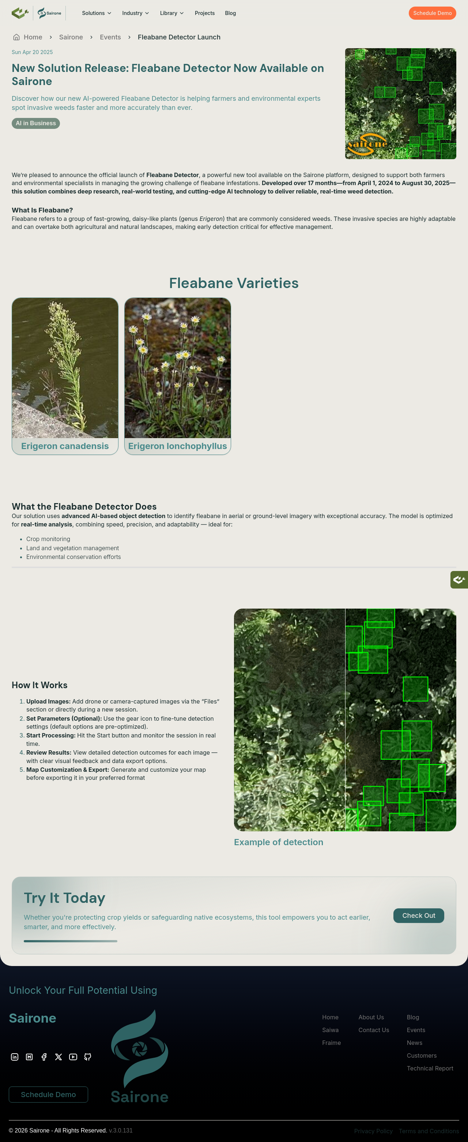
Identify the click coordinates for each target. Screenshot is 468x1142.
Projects (205, 13)
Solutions (97, 13)
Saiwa (330, 1030)
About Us (371, 1017)
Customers (422, 1055)
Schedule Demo (432, 13)
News (415, 1042)
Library (172, 13)
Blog (230, 13)
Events (110, 37)
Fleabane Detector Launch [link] (179, 37)
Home (330, 1017)
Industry (136, 13)
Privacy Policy (373, 1131)
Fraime (331, 1042)
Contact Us (373, 1030)
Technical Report (430, 1068)
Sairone (71, 37)
